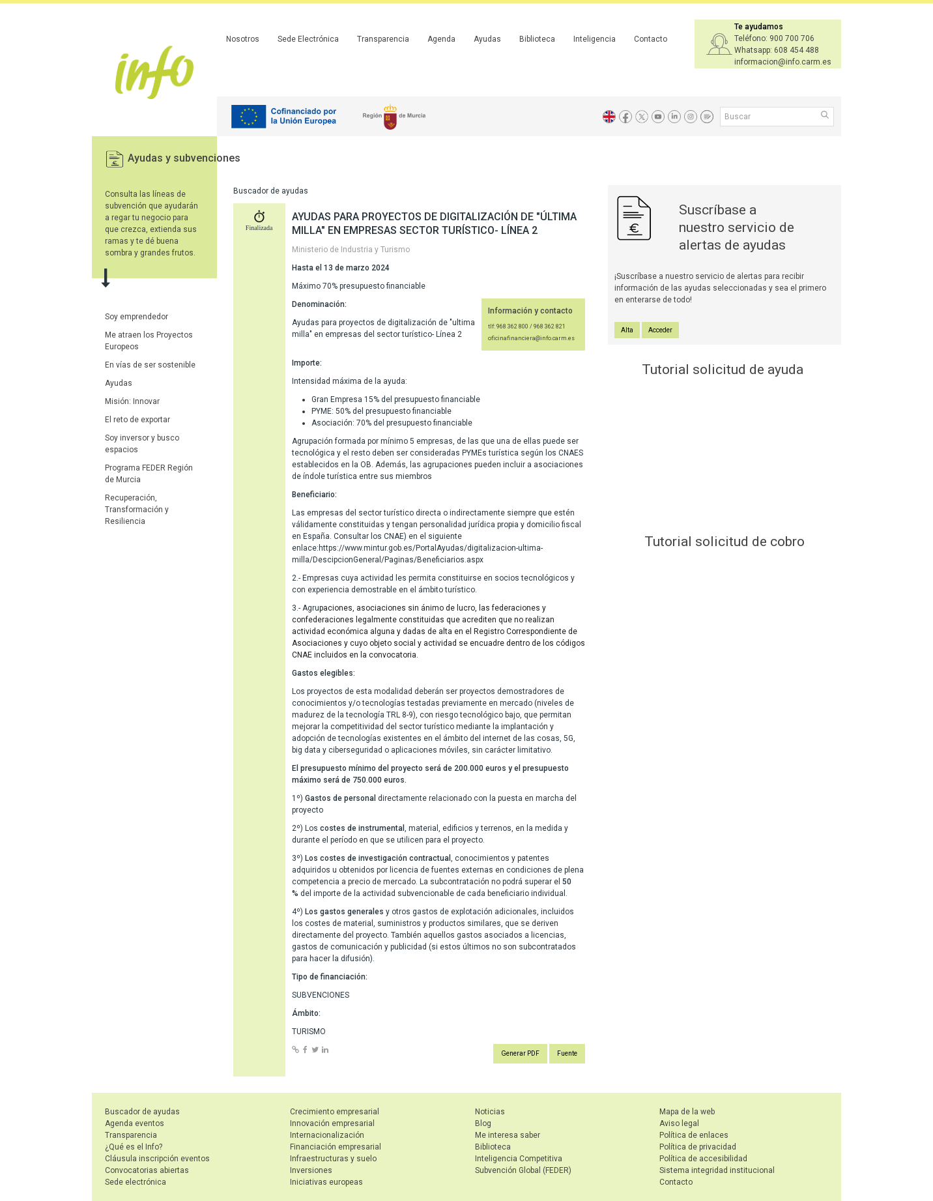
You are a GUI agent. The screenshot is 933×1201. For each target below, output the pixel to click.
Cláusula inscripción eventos (157, 1158)
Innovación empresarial (332, 1123)
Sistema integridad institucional (717, 1170)
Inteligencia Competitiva (518, 1158)
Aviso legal (679, 1123)
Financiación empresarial (335, 1146)
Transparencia (383, 39)
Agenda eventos (134, 1123)
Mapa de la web (687, 1111)
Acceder (660, 330)
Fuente (567, 1053)
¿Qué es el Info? (133, 1146)
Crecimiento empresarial (334, 1111)
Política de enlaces (693, 1135)
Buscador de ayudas (142, 1111)
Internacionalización (327, 1135)
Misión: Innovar (132, 401)
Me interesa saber (507, 1135)
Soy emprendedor (136, 316)
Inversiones (311, 1170)
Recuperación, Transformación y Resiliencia (137, 509)
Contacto (650, 39)
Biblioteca (537, 39)
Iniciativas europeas (326, 1182)
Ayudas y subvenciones (184, 158)
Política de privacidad (697, 1146)
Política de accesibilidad (703, 1158)
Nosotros (242, 39)
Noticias (490, 1111)
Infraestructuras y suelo (333, 1158)
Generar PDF (520, 1053)
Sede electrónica (135, 1182)
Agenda (441, 39)
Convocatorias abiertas (147, 1170)
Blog (483, 1123)
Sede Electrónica (308, 39)
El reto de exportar (137, 419)
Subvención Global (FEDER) (523, 1170)
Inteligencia (594, 39)
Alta (627, 330)
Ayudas (487, 39)
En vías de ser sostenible (150, 364)
